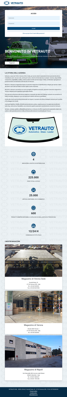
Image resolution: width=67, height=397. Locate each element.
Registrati (12, 63)
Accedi (33, 28)
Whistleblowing (33, 395)
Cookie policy (33, 393)
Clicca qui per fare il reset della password (33, 33)
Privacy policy (33, 391)
